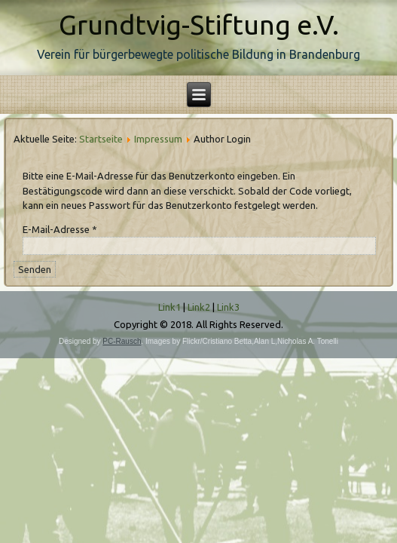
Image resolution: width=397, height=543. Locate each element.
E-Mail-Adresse (60, 229)
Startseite (101, 138)
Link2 (199, 307)
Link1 (169, 307)
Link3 (228, 307)
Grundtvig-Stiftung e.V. (199, 24)
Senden (34, 269)
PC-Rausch (121, 341)
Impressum (158, 138)
